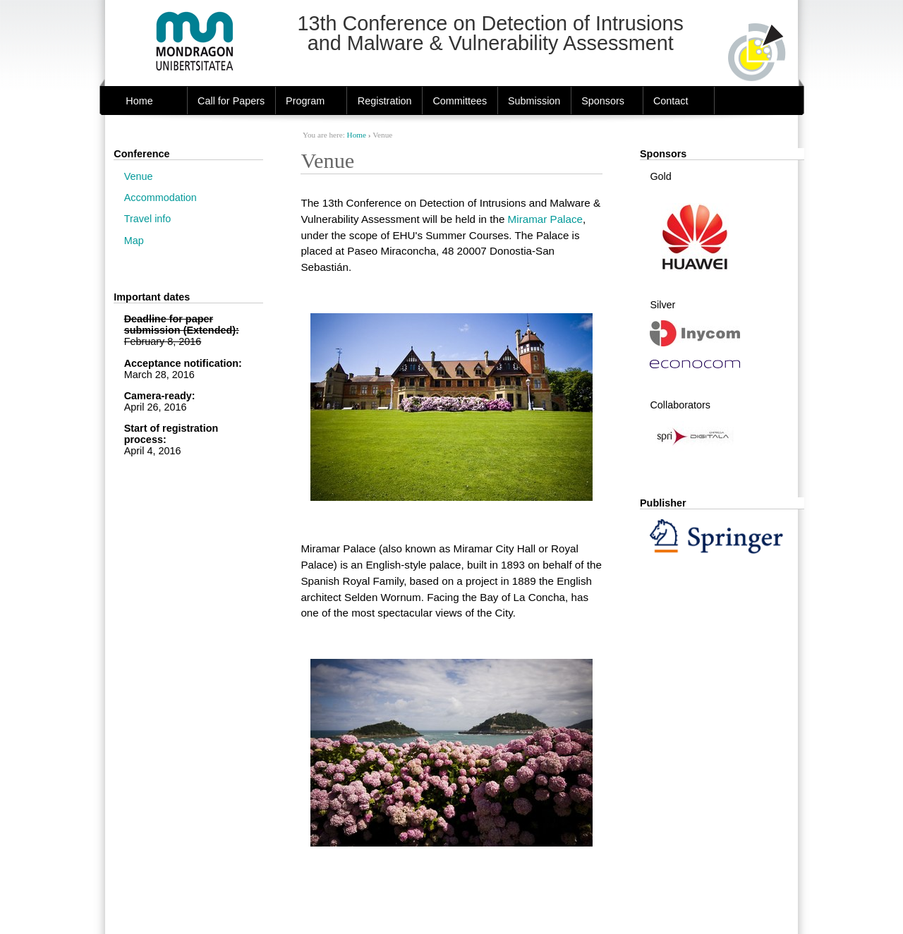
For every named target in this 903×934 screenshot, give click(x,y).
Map (134, 240)
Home (139, 101)
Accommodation (160, 197)
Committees (459, 101)
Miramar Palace (545, 219)
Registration (385, 101)
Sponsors (602, 101)
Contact (671, 101)
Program (305, 101)
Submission (534, 101)
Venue (138, 176)
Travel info (147, 218)
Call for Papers (231, 101)
